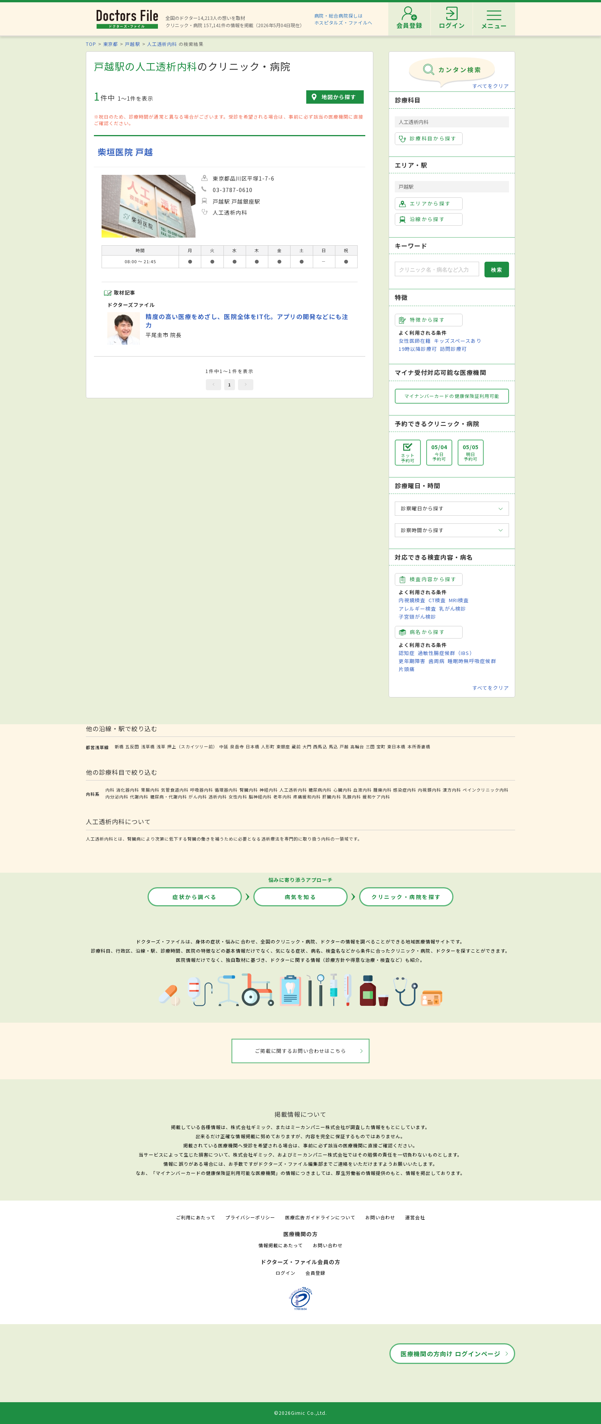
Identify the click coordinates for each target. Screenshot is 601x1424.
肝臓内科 (331, 796)
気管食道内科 (175, 790)
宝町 (381, 746)
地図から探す (339, 97)
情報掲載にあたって (280, 1245)
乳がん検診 (452, 608)
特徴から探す (422, 320)
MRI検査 (459, 600)
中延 (223, 746)
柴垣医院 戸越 (125, 152)
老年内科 (282, 796)
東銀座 (283, 746)
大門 (307, 746)
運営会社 (415, 1217)
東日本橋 (396, 746)
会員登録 (315, 1272)
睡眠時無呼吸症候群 (472, 661)
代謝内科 (139, 796)
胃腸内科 (150, 790)
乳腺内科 (352, 796)
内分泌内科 (116, 796)
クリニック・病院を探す (406, 897)
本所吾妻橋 (418, 746)
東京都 (110, 44)
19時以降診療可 (418, 348)
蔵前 (296, 746)
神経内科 (268, 790)
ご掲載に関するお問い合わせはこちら (300, 1050)
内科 (110, 790)
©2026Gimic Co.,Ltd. (300, 1412)
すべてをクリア (490, 86)
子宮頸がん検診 (417, 616)
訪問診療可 (453, 348)
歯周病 (437, 661)
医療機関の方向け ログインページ (451, 1353)
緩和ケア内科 (376, 796)
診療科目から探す (428, 138)
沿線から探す (422, 219)
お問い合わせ (380, 1217)
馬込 (333, 746)
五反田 (132, 746)
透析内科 (218, 796)
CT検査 (437, 600)
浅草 (161, 746)
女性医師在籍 (415, 340)
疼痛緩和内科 (307, 796)
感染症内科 (404, 790)
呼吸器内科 (201, 790)
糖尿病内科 (320, 790)
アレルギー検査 (417, 608)
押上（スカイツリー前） (192, 746)
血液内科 (362, 790)
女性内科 (237, 796)
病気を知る (301, 897)
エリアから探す (425, 203)
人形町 (268, 746)
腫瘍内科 (382, 790)
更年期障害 (412, 661)
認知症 (407, 653)
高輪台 (357, 746)
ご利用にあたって (195, 1217)
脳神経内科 (260, 796)
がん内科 (198, 796)
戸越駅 (132, 44)
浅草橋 (148, 746)
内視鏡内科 (429, 790)
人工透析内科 (162, 44)
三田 (370, 746)
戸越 (344, 746)
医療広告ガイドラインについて (320, 1217)
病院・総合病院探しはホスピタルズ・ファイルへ (343, 19)
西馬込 (320, 746)
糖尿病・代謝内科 (168, 796)
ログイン (286, 1272)
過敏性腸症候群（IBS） (446, 653)
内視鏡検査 (412, 600)
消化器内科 (127, 790)
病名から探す (422, 632)
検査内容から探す (428, 579)
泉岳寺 (237, 746)
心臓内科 (342, 790)
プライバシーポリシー (250, 1217)
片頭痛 (407, 669)
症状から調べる (194, 897)
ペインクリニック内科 (486, 790)
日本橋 (252, 746)
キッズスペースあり (457, 340)
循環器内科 (226, 790)
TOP (91, 44)
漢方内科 (452, 790)
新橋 (119, 746)
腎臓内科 (249, 790)
